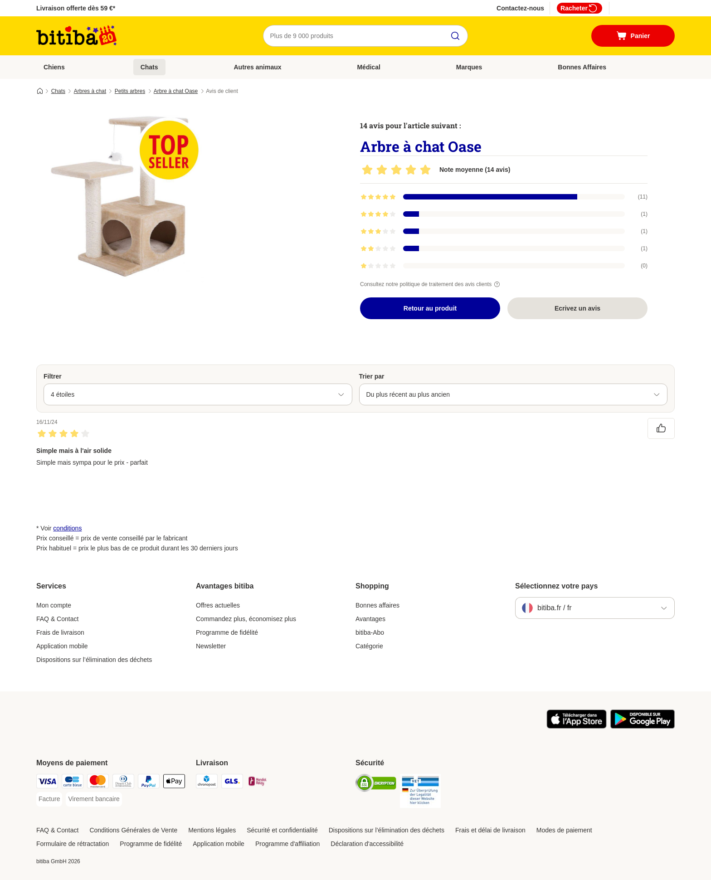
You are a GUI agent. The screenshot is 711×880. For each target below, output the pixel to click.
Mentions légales (212, 830)
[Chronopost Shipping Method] (207, 783)
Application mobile (62, 646)
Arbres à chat (90, 91)
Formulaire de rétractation (72, 843)
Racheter (579, 8)
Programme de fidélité (227, 632)
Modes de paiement (564, 830)
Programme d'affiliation (287, 843)
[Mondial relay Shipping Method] (257, 783)
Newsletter (211, 646)
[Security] (376, 784)
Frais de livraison (60, 632)
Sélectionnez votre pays (556, 586)
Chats (149, 67)
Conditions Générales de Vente (133, 830)
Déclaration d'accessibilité (367, 843)
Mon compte (53, 605)
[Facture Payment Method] (49, 799)
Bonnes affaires (377, 605)
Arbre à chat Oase (176, 91)
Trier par (372, 376)
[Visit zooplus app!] (576, 726)
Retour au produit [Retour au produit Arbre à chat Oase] (430, 308)
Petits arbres (130, 91)
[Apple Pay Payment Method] (174, 783)
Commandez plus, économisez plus (246, 618)
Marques (469, 67)
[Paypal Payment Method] (149, 783)
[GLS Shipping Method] (232, 783)
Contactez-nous (520, 8)
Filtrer (53, 376)
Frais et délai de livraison (490, 830)
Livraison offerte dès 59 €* (75, 8)
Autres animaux (257, 67)
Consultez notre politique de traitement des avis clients (431, 284)
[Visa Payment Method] (47, 783)
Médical (368, 67)
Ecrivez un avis (577, 308)
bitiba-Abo (370, 632)
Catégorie (369, 646)
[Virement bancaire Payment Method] (93, 799)
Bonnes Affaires (582, 67)
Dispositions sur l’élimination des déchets (94, 659)
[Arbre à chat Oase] (122, 196)
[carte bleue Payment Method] (72, 783)
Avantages (370, 618)
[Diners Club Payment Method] (123, 783)
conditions (67, 528)
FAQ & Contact (57, 618)
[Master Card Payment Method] (98, 783)
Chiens (54, 67)
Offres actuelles (218, 605)
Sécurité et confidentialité (282, 830)
